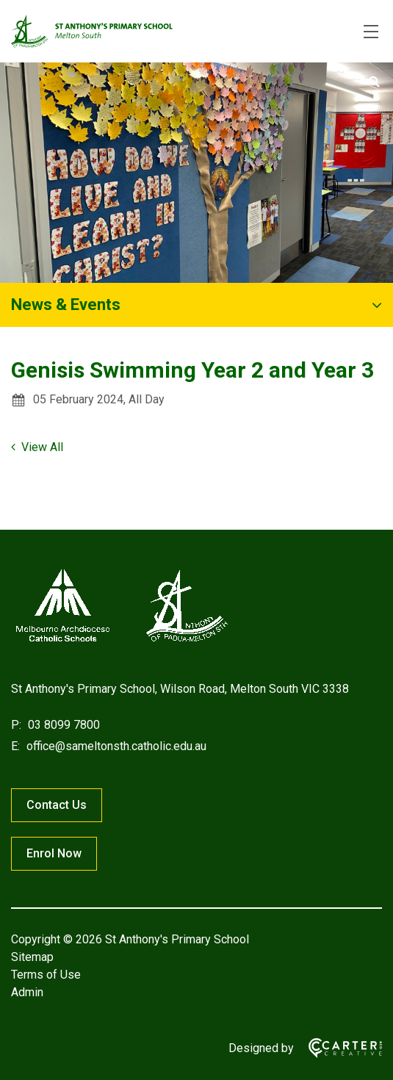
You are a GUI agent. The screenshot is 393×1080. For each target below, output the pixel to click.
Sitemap (32, 957)
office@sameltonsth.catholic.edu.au (115, 746)
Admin (27, 992)
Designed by (261, 1048)
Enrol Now (54, 853)
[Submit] (374, 81)
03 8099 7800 (62, 725)
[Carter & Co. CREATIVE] (338, 1048)
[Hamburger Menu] (371, 31)
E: (15, 746)
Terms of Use (46, 975)
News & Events (65, 304)
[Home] (121, 642)
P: (16, 725)
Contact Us (56, 805)
